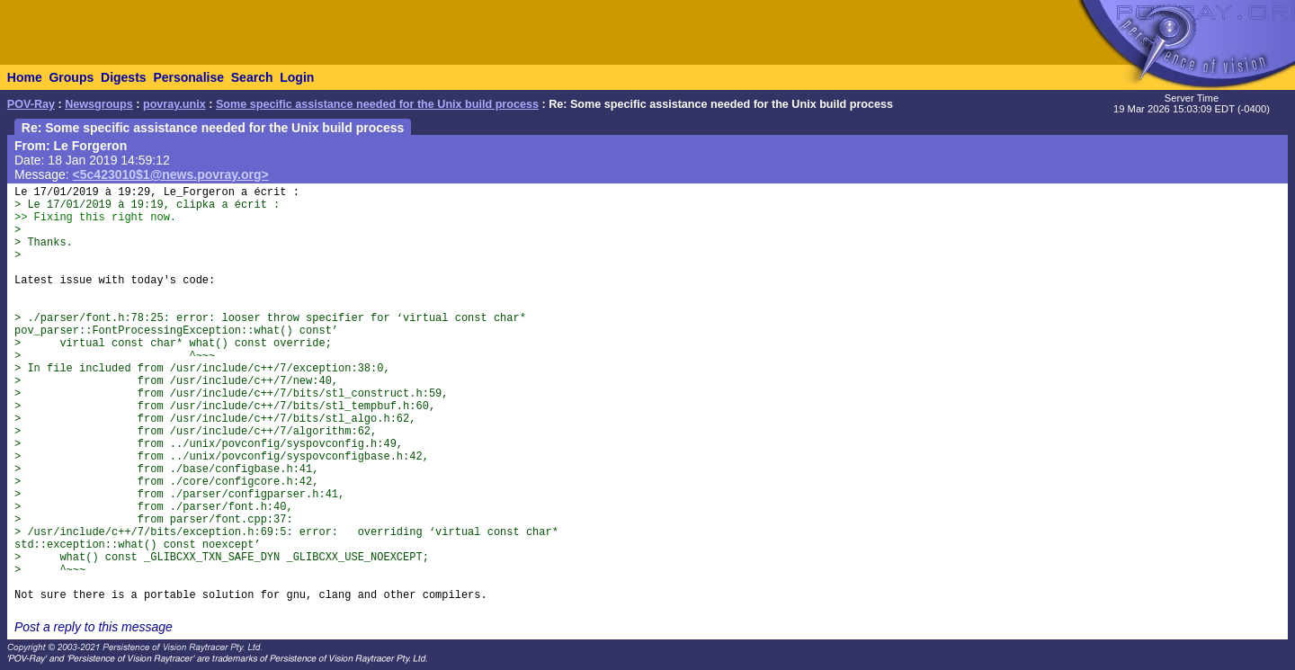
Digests (124, 77)
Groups (71, 77)
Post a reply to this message (93, 627)
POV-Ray (31, 104)
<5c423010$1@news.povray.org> (171, 174)
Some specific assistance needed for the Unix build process (377, 104)
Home (24, 77)
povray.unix (174, 104)
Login (297, 77)
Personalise (188, 77)
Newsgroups (99, 104)
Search (252, 77)
